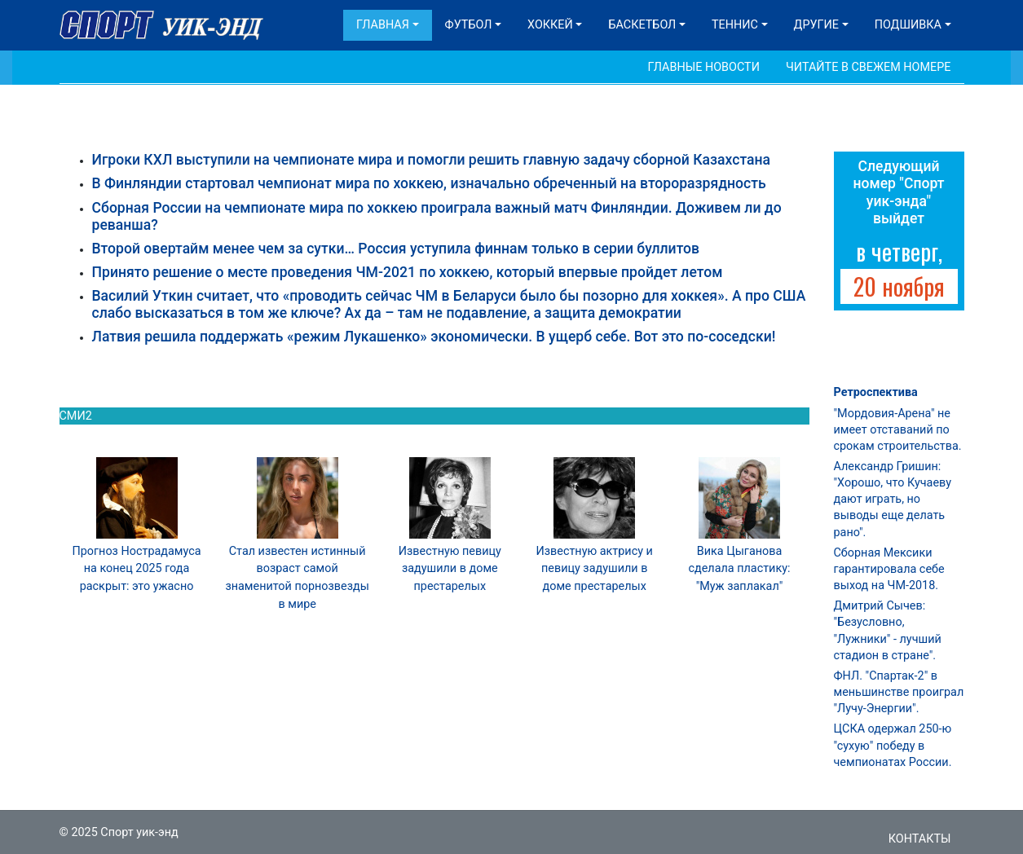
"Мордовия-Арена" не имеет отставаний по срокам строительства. (898, 430)
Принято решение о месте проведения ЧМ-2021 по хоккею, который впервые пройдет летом (407, 272)
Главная (382, 25)
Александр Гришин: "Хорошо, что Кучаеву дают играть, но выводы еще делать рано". (892, 499)
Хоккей (550, 25)
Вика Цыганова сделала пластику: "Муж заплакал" (739, 568)
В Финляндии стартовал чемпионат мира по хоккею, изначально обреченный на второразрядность (429, 183)
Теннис (735, 25)
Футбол (468, 25)
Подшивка (908, 25)
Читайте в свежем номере (868, 67)
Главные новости (704, 67)
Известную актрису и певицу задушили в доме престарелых (594, 568)
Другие (816, 25)
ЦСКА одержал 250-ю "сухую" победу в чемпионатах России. (893, 745)
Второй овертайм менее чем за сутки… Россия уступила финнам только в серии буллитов (396, 248)
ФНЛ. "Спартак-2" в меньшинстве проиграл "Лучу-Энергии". (899, 692)
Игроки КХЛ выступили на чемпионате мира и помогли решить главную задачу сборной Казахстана (431, 160)
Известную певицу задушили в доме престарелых (450, 568)
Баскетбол (642, 25)
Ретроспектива (876, 392)
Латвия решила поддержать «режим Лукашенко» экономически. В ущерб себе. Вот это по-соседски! (434, 336)
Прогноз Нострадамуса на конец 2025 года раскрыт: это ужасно (136, 568)
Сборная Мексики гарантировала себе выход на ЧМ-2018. (889, 569)
